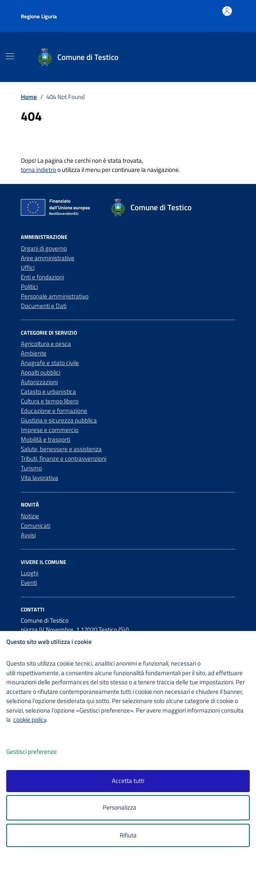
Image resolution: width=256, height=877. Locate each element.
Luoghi (29, 573)
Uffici (27, 267)
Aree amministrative (47, 258)
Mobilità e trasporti (45, 439)
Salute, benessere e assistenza (61, 449)
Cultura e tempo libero (50, 401)
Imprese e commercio (50, 430)
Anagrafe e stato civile (50, 363)
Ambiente (34, 353)
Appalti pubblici (40, 372)
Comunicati (35, 525)
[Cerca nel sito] (227, 57)
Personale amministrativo (55, 296)
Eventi (29, 582)
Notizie (30, 516)
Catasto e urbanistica (48, 391)
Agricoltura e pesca (46, 343)
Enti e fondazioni (42, 277)
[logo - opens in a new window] (131, 865)
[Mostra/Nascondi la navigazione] (10, 56)
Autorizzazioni (39, 382)
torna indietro (38, 169)
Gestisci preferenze (40, 752)
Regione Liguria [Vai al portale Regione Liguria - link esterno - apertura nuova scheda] (39, 16)
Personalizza (128, 807)
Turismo (31, 468)
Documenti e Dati (43, 306)
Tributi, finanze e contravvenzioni (63, 458)
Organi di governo (44, 248)
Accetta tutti (128, 780)
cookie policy (29, 719)
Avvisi (28, 535)
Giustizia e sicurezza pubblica (59, 420)
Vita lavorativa (39, 477)
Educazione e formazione (54, 410)
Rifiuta (128, 835)
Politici (29, 286)
